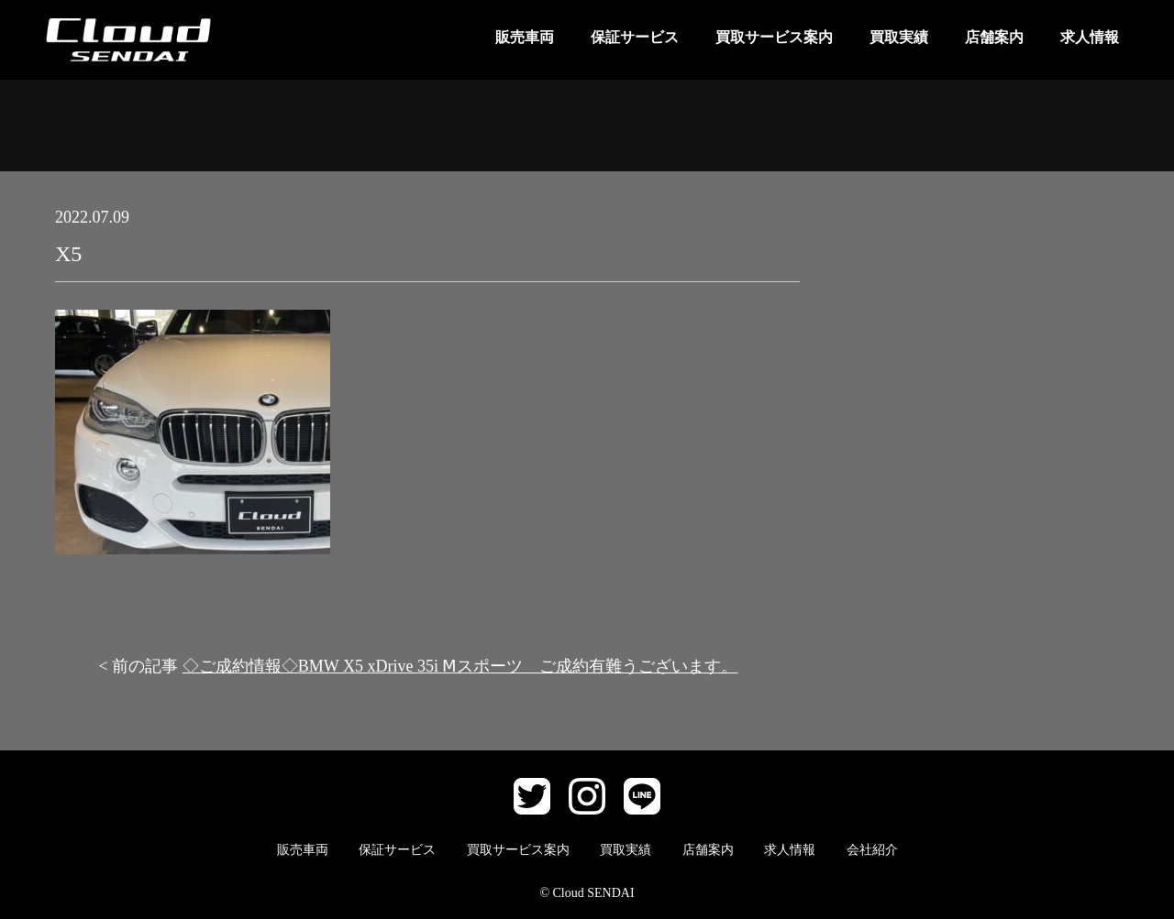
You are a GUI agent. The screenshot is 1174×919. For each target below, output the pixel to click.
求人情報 (1089, 37)
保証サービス (635, 37)
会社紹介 (872, 850)
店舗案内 (994, 37)
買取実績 (898, 37)
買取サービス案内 (774, 37)
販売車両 (524, 37)
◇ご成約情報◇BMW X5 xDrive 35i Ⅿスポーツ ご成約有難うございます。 (460, 666)
